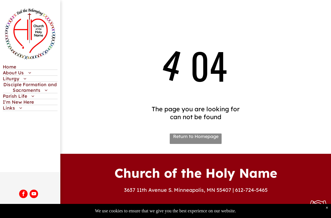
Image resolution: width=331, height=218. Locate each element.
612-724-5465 (251, 190)
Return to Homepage (196, 136)
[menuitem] (30, 67)
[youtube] (34, 194)
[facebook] (23, 194)
